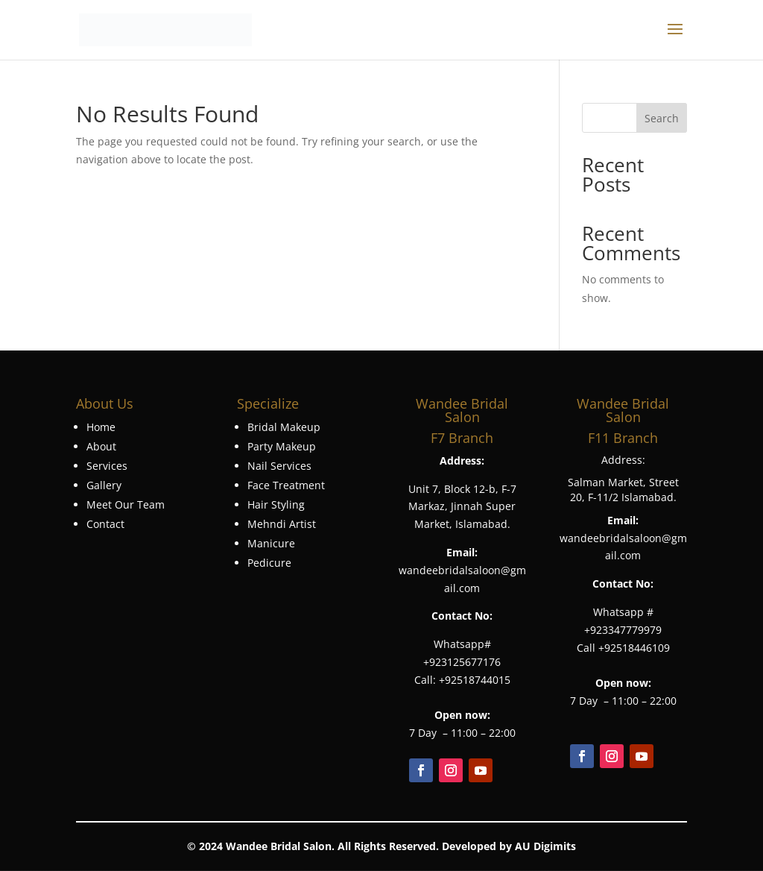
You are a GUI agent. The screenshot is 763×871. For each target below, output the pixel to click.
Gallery (103, 485)
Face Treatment (286, 485)
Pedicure (269, 563)
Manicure (271, 543)
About (101, 446)
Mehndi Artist (281, 524)
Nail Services (279, 466)
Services (106, 466)
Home (100, 427)
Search (662, 118)
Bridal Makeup (283, 427)
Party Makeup (281, 446)
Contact (105, 524)
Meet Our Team (125, 504)
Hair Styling (276, 504)
